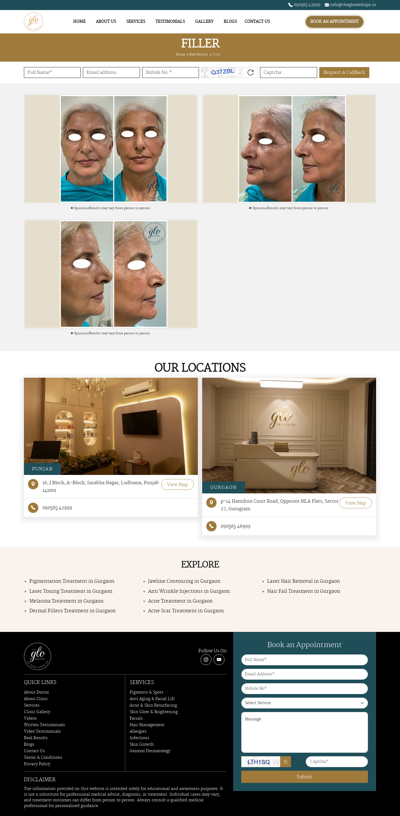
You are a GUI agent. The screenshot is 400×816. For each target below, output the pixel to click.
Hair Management (147, 725)
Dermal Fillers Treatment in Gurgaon (72, 611)
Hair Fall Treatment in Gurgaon (303, 591)
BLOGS (230, 21)
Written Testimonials (44, 725)
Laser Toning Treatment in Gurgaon (70, 591)
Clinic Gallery (37, 712)
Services (31, 705)
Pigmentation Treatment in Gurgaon (71, 581)
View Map (177, 484)
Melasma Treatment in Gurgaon (66, 601)
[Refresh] (285, 761)
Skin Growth (142, 744)
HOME (79, 21)
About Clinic (36, 699)
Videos (30, 718)
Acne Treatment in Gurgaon (180, 601)
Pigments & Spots (146, 692)
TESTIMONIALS (170, 21)
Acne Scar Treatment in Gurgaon (186, 611)
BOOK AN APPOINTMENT (334, 21)
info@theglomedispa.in (350, 4)
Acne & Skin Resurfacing (153, 705)
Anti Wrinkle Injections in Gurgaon (189, 591)
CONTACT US (257, 21)
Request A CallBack (344, 72)
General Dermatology (150, 751)
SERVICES (135, 21)
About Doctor (36, 692)
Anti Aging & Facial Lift (152, 699)
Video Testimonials (42, 731)
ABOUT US (106, 21)
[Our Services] (304, 703)
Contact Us (34, 751)
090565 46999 (228, 526)
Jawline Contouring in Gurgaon (184, 581)
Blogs (29, 744)
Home (180, 54)
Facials (136, 718)
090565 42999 (304, 4)
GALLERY (204, 21)
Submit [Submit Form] (304, 777)
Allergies (138, 731)
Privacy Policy (37, 764)
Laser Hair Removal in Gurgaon (303, 581)
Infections (139, 738)
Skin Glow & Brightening (154, 712)
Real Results (198, 54)
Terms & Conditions (43, 757)
